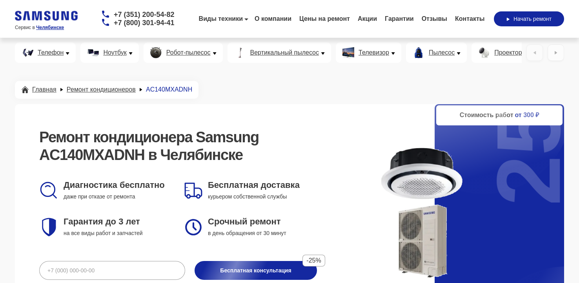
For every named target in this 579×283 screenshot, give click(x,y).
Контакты (469, 18)
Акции (367, 18)
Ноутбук (114, 53)
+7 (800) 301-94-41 (144, 23)
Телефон (51, 53)
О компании (273, 18)
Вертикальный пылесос (284, 53)
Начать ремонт (529, 18)
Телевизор (374, 53)
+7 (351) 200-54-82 (144, 14)
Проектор (508, 53)
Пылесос (442, 53)
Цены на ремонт (324, 18)
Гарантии (399, 18)
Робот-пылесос (188, 53)
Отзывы (434, 18)
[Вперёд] (556, 52)
